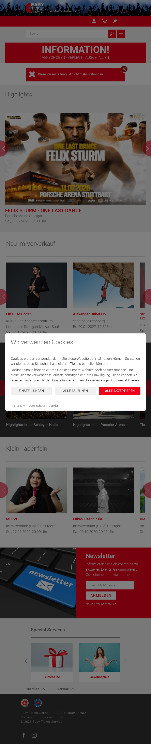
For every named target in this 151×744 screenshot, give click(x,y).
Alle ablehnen (75, 391)
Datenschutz (37, 405)
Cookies (54, 405)
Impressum (18, 405)
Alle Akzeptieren (120, 391)
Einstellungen (31, 391)
